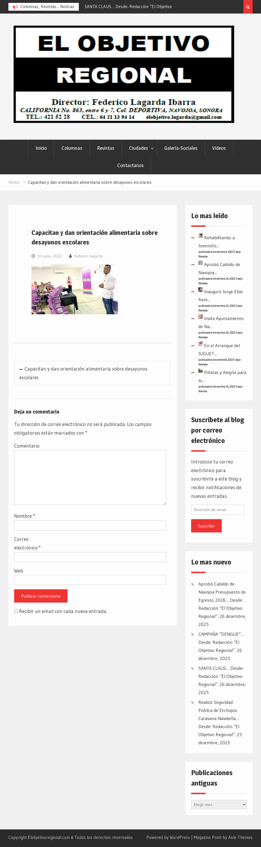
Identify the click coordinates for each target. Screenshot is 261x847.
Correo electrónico (27, 543)
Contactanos (130, 165)
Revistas (105, 148)
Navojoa (203, 256)
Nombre (24, 516)
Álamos (202, 391)
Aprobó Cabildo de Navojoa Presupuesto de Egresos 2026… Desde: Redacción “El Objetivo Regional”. (222, 600)
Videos (219, 148)
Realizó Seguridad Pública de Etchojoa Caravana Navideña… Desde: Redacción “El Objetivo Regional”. (218, 718)
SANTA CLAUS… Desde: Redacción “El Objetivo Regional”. (220, 676)
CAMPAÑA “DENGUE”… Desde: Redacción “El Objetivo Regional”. (221, 642)
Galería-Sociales (180, 148)
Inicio (41, 148)
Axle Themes (240, 837)
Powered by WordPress (168, 837)
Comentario (27, 446)
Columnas (71, 148)
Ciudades (138, 148)
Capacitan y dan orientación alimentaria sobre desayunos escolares (83, 373)
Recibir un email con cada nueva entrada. (63, 611)
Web (18, 571)
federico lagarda (88, 256)
